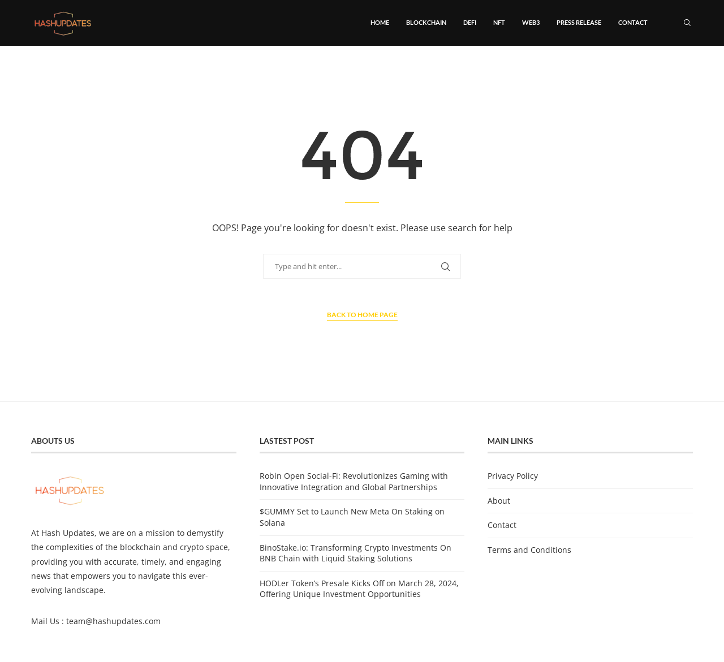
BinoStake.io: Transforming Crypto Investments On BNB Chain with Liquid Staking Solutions (355, 553)
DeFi (469, 22)
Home (379, 22)
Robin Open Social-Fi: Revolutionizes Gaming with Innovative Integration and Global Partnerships (354, 481)
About (499, 500)
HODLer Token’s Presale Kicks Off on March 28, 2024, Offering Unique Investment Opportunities (359, 589)
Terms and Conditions (529, 549)
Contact (633, 22)
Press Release (579, 22)
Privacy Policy (513, 475)
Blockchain (426, 22)
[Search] (687, 22)
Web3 (531, 22)
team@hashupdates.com (113, 621)
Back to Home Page (362, 314)
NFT (499, 22)
